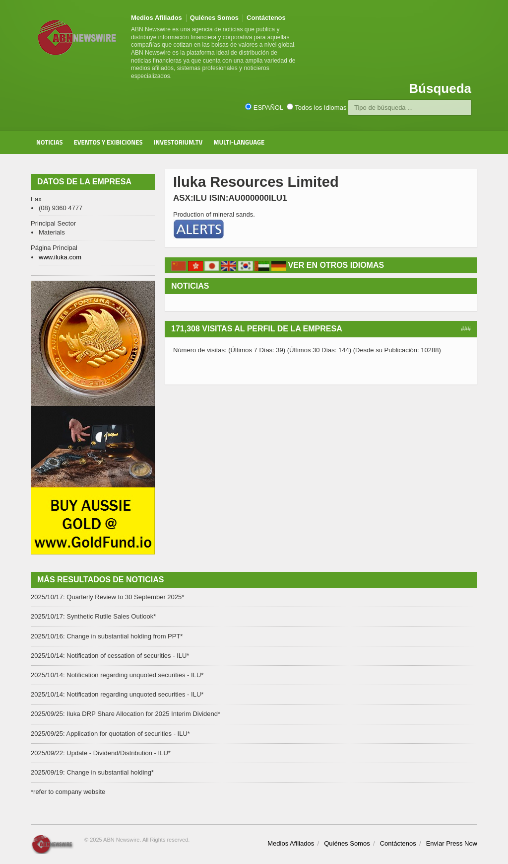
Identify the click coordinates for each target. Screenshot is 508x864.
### (466, 328)
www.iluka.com (60, 257)
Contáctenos (266, 17)
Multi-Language (238, 142)
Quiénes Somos (214, 17)
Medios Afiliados (156, 17)
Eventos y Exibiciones (108, 142)
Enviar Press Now (451, 843)
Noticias (49, 142)
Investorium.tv (178, 142)
